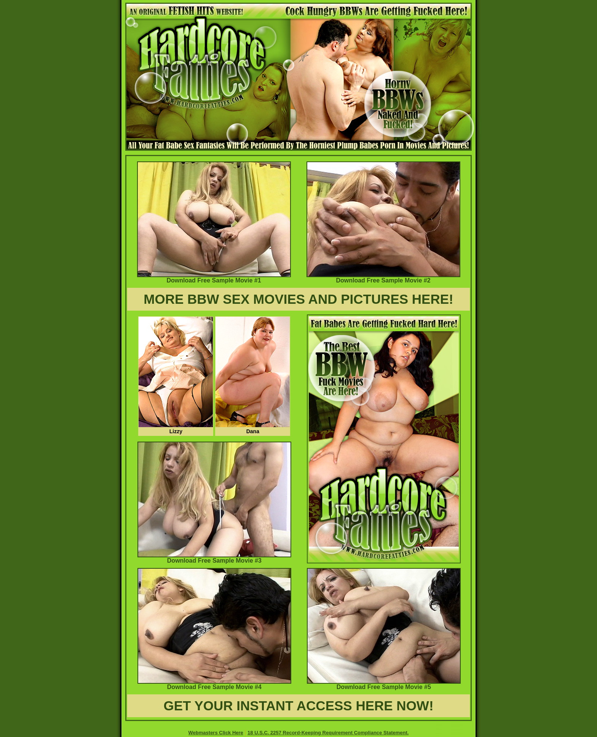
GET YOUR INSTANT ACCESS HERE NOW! (298, 705)
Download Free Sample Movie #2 (383, 278)
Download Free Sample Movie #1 (214, 278)
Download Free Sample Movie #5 (384, 684)
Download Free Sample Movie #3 (214, 558)
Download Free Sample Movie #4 (214, 684)
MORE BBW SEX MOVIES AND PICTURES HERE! (298, 299)
